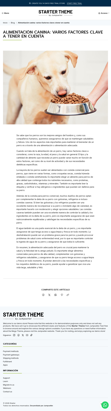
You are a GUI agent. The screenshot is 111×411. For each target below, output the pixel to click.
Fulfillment (7, 361)
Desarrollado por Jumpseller (41, 406)
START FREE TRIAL (74, 3)
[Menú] (5, 13)
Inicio (5, 23)
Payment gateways (11, 355)
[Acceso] (104, 13)
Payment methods (11, 351)
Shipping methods (11, 358)
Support (6, 378)
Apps (5, 365)
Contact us (7, 392)
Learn (5, 381)
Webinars (7, 388)
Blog (13, 23)
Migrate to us (8, 385)
